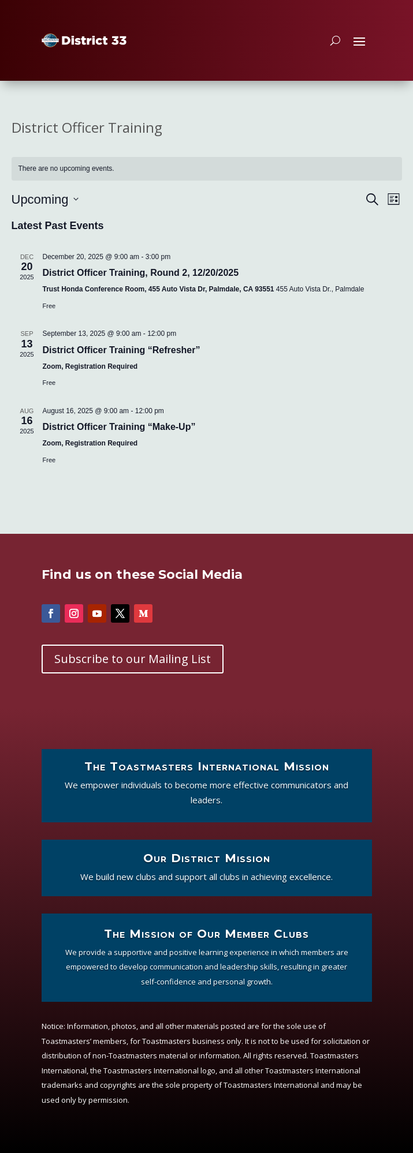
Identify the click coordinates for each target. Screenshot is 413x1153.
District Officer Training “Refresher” (121, 350)
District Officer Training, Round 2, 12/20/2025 (141, 273)
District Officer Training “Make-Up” (119, 427)
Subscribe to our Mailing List (132, 659)
